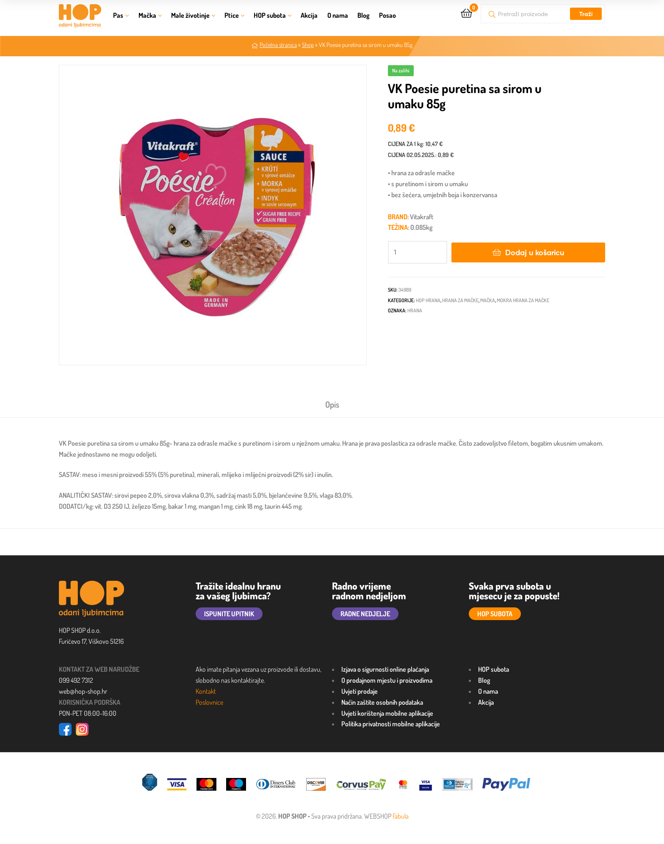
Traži (585, 14)
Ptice (231, 15)
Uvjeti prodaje (359, 691)
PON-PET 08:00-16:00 (87, 713)
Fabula (401, 816)
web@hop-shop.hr (83, 691)
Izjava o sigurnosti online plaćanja (385, 669)
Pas (118, 15)
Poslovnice (209, 702)
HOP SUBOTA (494, 614)
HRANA (414, 310)
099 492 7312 (76, 680)
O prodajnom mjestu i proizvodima (386, 680)
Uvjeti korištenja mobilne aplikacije (387, 713)
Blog (363, 15)
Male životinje (190, 15)
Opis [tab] (332, 404)
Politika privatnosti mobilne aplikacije (390, 724)
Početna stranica (278, 44)
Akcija (309, 15)
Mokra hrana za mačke (523, 300)
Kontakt (206, 691)
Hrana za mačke (460, 300)
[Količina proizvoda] (417, 252)
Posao (387, 15)
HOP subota (270, 15)
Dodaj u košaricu (534, 252)
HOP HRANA (428, 300)
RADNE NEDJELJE (365, 614)
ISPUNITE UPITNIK (229, 614)
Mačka (147, 15)
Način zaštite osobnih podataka (382, 702)
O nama (337, 15)
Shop (308, 44)
